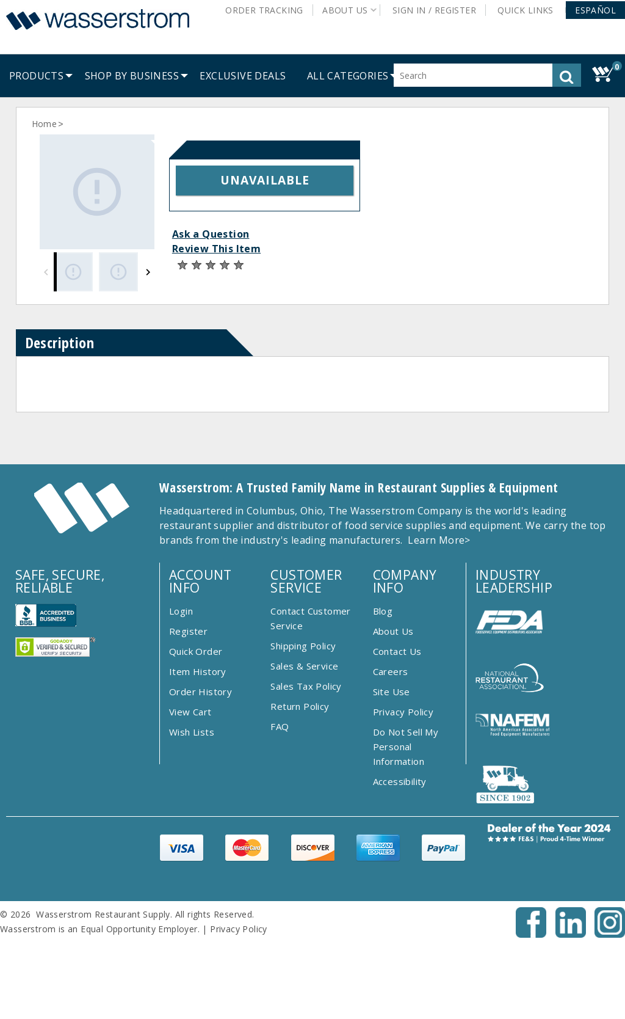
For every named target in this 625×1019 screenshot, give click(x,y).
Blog (383, 611)
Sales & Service (304, 666)
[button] (595, 10)
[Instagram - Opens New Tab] (609, 934)
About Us (393, 631)
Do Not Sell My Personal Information (406, 746)
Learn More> (439, 540)
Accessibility (400, 781)
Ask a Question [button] (211, 234)
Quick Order (195, 651)
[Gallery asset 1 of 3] (97, 191)
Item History (197, 671)
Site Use (391, 691)
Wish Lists (191, 732)
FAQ (279, 726)
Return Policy (299, 706)
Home (44, 124)
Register (188, 631)
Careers (390, 671)
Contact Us (397, 651)
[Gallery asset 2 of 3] (118, 271)
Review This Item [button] (216, 248)
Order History (200, 691)
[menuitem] (36, 75)
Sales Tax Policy (305, 686)
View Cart (190, 712)
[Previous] (46, 271)
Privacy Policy (403, 712)
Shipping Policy (303, 646)
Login (181, 611)
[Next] (148, 271)
